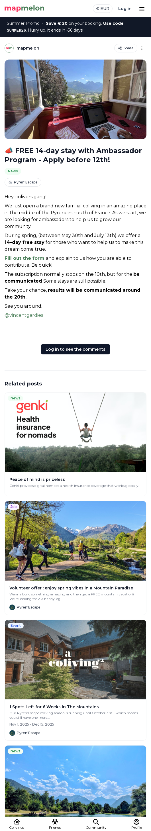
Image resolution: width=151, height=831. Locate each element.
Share (126, 48)
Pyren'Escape (23, 182)
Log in (125, 8)
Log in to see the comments (75, 349)
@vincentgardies (24, 315)
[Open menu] (141, 9)
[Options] (141, 48)
